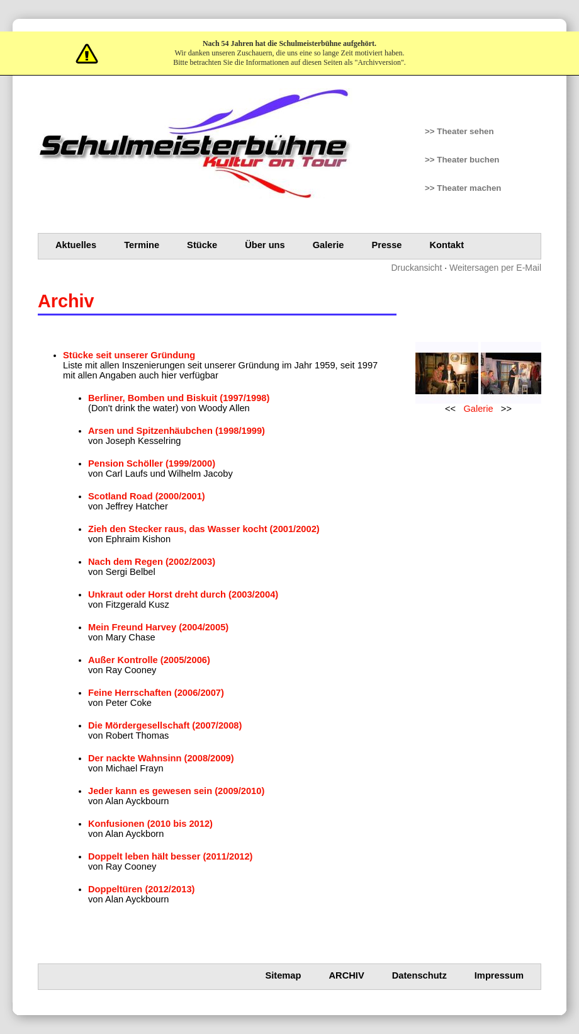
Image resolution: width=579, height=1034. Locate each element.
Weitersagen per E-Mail (495, 268)
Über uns (265, 245)
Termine (141, 245)
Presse (386, 245)
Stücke (202, 245)
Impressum (499, 975)
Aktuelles (75, 245)
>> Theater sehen (459, 131)
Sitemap (283, 975)
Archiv (346, 975)
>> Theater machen (463, 188)
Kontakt (447, 245)
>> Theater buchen (462, 159)
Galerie (328, 245)
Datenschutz (419, 975)
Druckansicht (416, 268)
